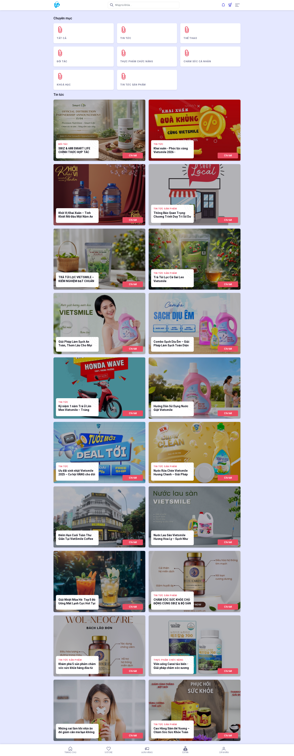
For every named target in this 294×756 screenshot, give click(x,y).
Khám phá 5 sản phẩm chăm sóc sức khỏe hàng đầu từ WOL (77, 666)
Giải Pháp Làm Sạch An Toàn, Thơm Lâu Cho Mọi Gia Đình (75, 344)
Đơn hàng (147, 750)
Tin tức (158, 144)
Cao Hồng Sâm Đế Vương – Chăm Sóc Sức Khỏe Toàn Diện (171, 730)
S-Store (108, 750)
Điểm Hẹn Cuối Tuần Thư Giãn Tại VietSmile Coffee (75, 537)
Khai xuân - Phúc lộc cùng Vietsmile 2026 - (171, 150)
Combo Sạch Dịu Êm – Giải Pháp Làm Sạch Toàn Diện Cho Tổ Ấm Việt (171, 344)
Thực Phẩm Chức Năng (168, 660)
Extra (185, 750)
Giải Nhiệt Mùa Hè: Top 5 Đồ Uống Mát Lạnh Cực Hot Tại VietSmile (76, 602)
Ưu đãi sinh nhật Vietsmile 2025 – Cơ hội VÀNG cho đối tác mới (76, 473)
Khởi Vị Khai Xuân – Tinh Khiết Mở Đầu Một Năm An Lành (75, 215)
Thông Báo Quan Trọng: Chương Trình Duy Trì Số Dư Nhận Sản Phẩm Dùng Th (172, 215)
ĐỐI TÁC (63, 144)
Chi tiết (133, 155)
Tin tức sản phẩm (165, 208)
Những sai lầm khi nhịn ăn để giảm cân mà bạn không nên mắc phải (76, 730)
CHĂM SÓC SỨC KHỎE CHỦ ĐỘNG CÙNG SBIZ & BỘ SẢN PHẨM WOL (172, 602)
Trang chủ (70, 750)
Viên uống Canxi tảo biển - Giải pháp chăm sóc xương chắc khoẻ (171, 666)
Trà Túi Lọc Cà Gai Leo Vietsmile (169, 279)
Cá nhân (224, 750)
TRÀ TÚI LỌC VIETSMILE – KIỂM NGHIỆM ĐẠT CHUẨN (76, 279)
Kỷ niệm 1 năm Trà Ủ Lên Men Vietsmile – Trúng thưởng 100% (74, 408)
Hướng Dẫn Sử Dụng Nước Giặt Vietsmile (171, 408)
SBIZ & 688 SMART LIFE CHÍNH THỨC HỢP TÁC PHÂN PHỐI (74, 150)
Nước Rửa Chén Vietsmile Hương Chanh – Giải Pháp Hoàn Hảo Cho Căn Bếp (171, 473)
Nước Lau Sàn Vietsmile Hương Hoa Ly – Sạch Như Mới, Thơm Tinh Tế (171, 537)
